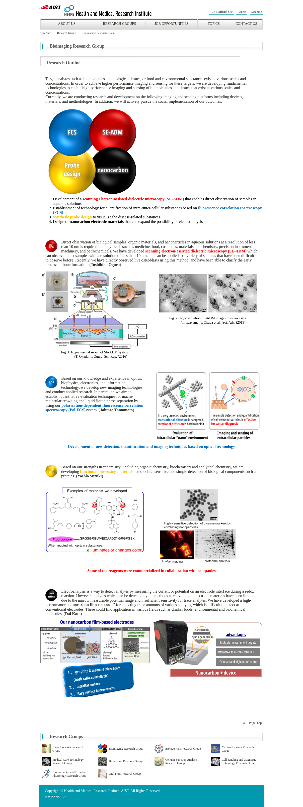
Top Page (45, 32)
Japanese (256, 12)
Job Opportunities (172, 24)
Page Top (255, 723)
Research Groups (119, 24)
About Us (66, 24)
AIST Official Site (221, 12)
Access (242, 12)
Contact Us (246, 24)
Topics (214, 24)
